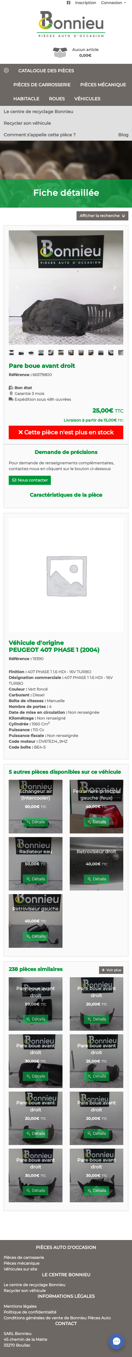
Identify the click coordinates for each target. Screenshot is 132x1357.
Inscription (85, 2)
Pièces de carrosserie (41, 84)
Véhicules (87, 98)
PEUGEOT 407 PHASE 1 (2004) (54, 649)
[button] (17, 287)
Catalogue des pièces (46, 70)
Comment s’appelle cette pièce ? (40, 134)
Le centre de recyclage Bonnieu (38, 111)
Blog (123, 134)
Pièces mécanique (103, 84)
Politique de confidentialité (30, 1312)
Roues (57, 98)
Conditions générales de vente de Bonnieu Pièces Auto (57, 1318)
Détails (35, 822)
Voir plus (111, 970)
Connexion (112, 2)
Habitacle (26, 98)
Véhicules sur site (20, 1269)
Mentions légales (20, 1306)
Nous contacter (30, 480)
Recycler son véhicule (27, 123)
